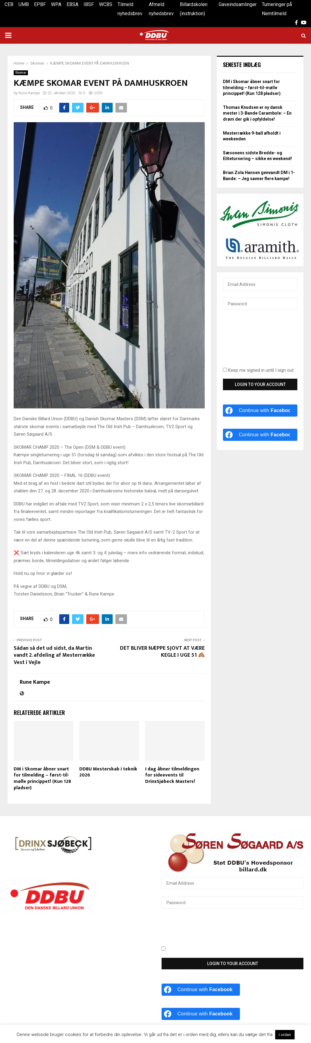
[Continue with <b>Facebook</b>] (260, 410)
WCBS (105, 4)
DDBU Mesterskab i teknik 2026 (108, 772)
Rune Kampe (29, 93)
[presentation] (248, 342)
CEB (9, 4)
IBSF (89, 4)
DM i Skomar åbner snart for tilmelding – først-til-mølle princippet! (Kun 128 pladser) (42, 778)
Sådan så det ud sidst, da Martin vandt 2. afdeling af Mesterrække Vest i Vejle (54, 655)
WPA (56, 4)
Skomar (20, 72)
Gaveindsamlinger (238, 4)
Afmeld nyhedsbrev (161, 9)
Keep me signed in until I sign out (258, 370)
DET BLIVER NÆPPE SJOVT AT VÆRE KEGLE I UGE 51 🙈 (162, 652)
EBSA (72, 4)
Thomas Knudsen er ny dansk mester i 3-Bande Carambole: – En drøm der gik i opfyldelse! (257, 113)
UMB (24, 4)
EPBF (40, 4)
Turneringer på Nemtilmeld (277, 9)
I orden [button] (285, 1034)
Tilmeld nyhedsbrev (130, 9)
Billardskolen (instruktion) (193, 9)
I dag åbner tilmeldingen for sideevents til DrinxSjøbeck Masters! (172, 775)
